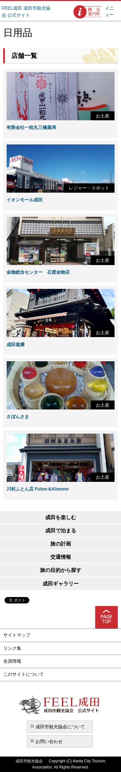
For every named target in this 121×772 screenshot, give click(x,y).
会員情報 (12, 661)
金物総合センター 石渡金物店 (38, 272)
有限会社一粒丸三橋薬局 (31, 127)
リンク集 (12, 648)
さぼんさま (17, 416)
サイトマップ (16, 635)
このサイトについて (23, 674)
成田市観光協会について (60, 726)
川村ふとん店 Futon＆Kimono (37, 489)
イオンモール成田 (24, 199)
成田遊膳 (15, 344)
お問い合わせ (49, 741)
